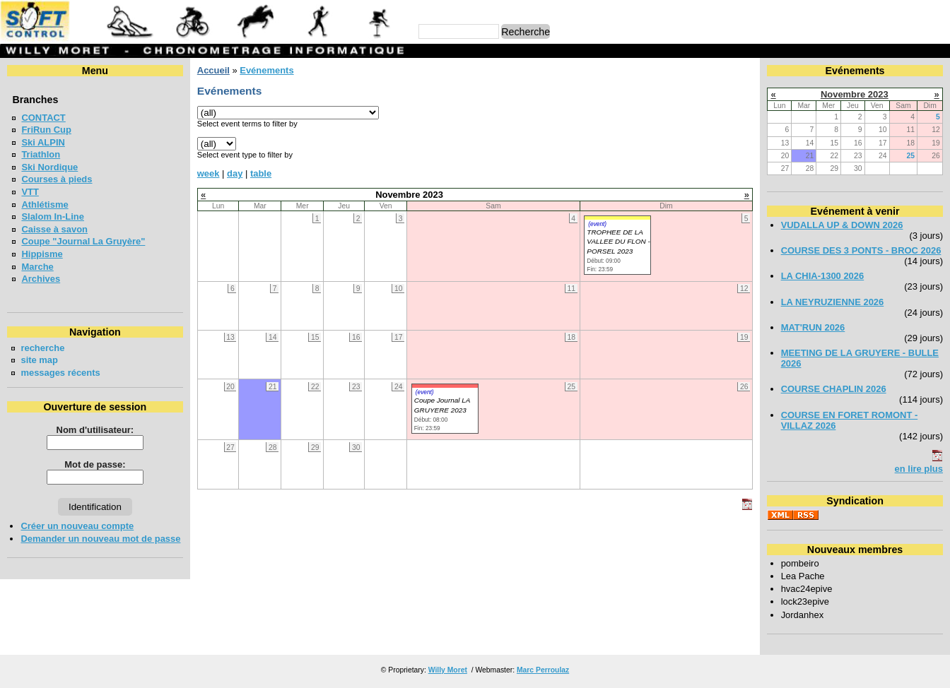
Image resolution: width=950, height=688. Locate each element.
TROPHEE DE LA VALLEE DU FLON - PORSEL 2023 (618, 241)
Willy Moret (447, 670)
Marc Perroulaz (543, 670)
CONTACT (43, 117)
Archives (40, 278)
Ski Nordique (49, 167)
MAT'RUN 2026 (813, 327)
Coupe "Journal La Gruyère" (83, 241)
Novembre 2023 (855, 94)
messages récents (60, 372)
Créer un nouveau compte (77, 526)
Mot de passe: (94, 464)
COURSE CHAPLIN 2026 (833, 389)
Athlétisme (44, 204)
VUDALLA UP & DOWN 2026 (842, 225)
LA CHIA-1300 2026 (822, 276)
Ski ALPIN (42, 142)
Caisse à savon (54, 229)
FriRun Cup (46, 129)
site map (39, 360)
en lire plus (919, 468)
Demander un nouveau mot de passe (100, 538)
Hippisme (41, 254)
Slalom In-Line (52, 216)
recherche (42, 348)
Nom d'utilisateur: (95, 430)
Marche (37, 266)
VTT (29, 191)
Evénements (266, 70)
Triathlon (40, 154)
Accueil (213, 70)
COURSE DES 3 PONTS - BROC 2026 (861, 250)
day (234, 173)
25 (911, 156)
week (208, 173)
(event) (597, 223)
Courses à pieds (56, 179)
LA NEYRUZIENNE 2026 (832, 302)
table (260, 173)
